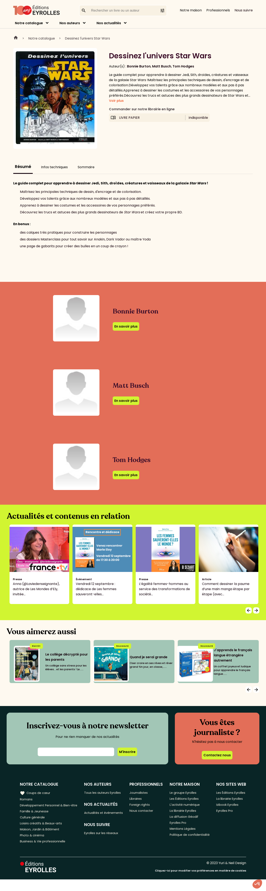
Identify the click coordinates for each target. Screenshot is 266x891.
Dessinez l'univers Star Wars (87, 38)
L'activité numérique (187, 806)
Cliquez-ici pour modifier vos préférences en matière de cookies (200, 882)
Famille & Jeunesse (35, 818)
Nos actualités (109, 23)
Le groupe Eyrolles (185, 792)
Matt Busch (161, 66)
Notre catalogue (29, 23)
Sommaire (86, 167)
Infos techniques (54, 167)
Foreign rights (142, 806)
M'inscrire (127, 751)
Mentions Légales (185, 833)
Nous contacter (143, 813)
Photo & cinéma (33, 845)
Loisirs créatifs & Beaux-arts (42, 832)
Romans (26, 799)
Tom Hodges (183, 66)
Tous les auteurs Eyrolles (98, 795)
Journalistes (140, 792)
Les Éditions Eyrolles (187, 799)
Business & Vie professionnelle (44, 852)
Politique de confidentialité (182, 843)
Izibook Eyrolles (229, 822)
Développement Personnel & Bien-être (43, 809)
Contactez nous (217, 755)
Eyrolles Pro (180, 827)
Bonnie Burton (139, 66)
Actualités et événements (95, 822)
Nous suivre (244, 10)
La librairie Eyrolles (186, 813)
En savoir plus (126, 326)
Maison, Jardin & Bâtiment (41, 839)
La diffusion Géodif (185, 820)
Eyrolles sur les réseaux (104, 845)
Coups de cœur (36, 792)
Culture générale (33, 825)
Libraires (137, 799)
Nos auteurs (69, 23)
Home (15, 38)
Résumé (23, 166)
